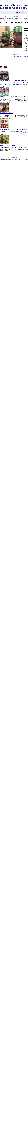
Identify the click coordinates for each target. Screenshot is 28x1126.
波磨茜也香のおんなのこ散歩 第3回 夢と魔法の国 (12, 96)
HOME (2, 13)
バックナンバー (7, 16)
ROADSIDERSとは (10, 13)
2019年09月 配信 (15, 16)
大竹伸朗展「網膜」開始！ (6, 113)
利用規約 (21, 1)
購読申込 (18, 13)
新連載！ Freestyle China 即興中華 (8, 145)
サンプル (24, 13)
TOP (1, 16)
